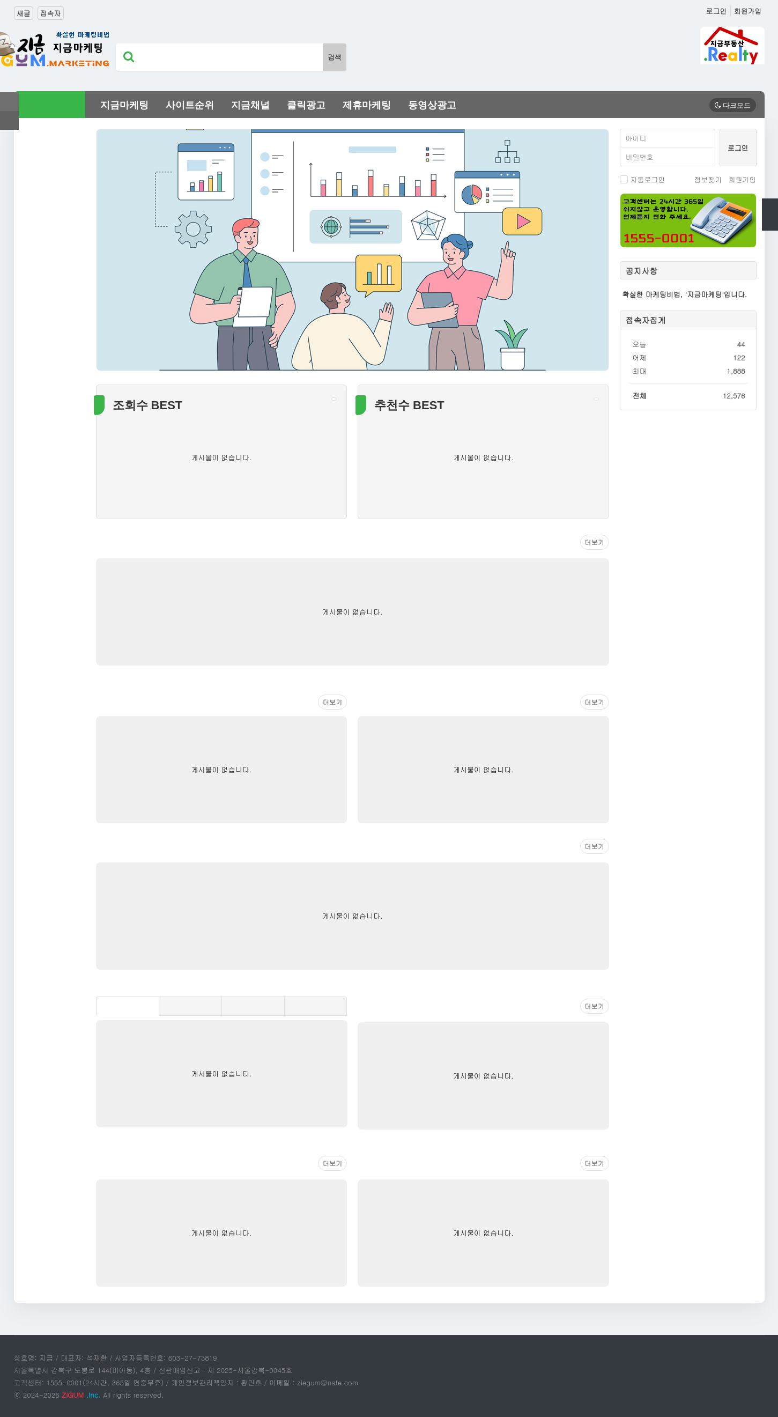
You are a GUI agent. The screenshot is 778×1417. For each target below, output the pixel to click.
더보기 (594, 542)
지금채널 (250, 105)
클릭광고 (306, 105)
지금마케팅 (124, 105)
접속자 (50, 13)
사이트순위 (190, 105)
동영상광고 (432, 105)
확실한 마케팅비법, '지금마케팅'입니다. (685, 294)
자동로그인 (642, 179)
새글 (24, 13)
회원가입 (748, 11)
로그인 (716, 11)
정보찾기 (708, 179)
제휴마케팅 (367, 105)
